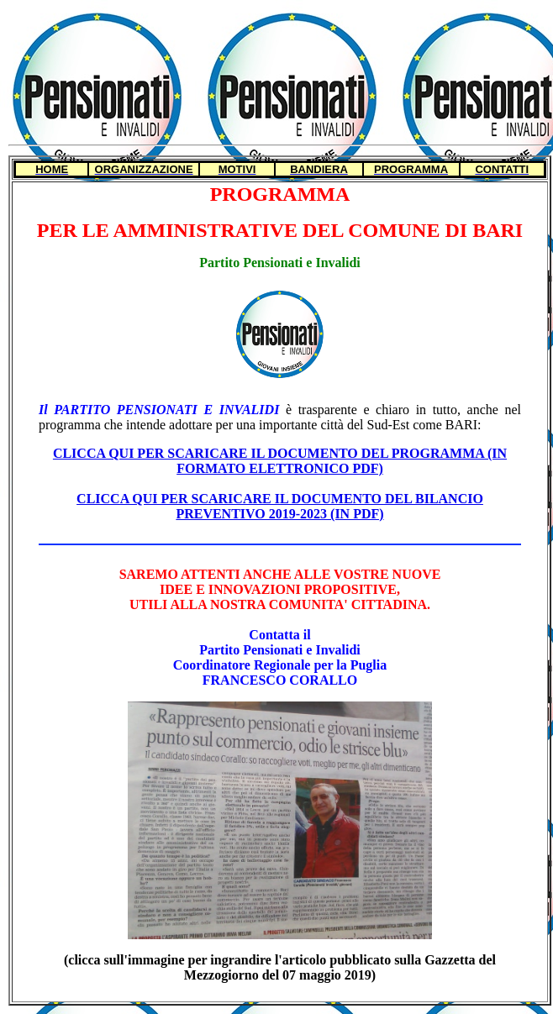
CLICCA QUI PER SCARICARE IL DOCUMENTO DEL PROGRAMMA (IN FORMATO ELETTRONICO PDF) (280, 460)
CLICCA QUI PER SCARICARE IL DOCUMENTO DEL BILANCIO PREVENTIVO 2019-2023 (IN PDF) (279, 506)
